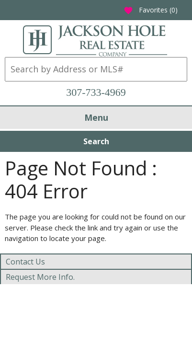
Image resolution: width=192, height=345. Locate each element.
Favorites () (151, 9)
